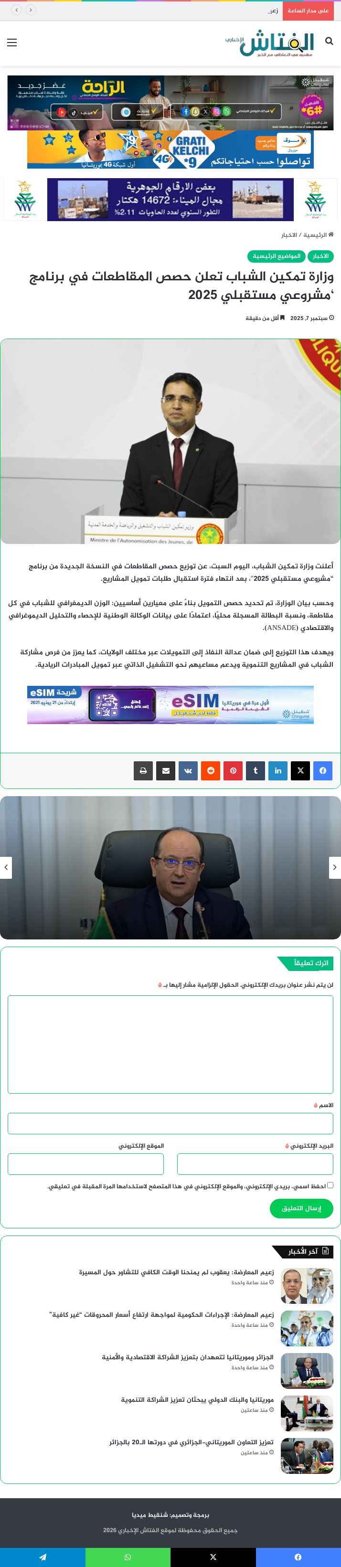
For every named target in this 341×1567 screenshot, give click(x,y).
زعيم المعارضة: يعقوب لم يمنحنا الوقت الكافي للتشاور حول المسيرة (188, 11)
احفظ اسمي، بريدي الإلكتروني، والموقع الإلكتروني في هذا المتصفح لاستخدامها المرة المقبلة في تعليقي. (186, 1187)
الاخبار (289, 235)
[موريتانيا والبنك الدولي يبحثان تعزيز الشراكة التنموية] (307, 1413)
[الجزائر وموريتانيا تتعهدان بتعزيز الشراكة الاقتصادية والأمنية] (307, 1371)
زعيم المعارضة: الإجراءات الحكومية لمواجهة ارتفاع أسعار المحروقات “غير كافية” (161, 1315)
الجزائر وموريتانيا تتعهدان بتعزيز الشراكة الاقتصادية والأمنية (188, 1357)
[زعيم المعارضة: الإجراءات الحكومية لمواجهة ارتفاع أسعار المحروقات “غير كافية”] (307, 1328)
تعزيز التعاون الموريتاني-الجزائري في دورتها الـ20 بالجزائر (191, 1442)
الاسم (323, 1105)
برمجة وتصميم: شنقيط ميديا (170, 1515)
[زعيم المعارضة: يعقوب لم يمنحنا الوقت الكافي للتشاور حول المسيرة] (307, 1286)
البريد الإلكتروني (309, 1146)
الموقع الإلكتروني (141, 1146)
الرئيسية (318, 235)
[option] (170, 867)
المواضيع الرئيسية (276, 256)
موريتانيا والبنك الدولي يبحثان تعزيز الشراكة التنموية (197, 1400)
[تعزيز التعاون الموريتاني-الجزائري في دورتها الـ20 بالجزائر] (307, 1456)
